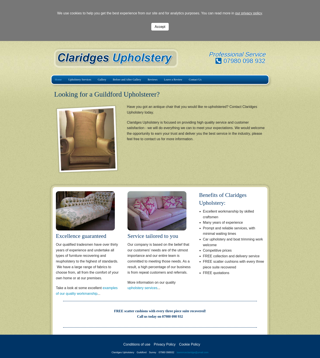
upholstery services (142, 288)
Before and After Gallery (127, 79)
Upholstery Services (79, 79)
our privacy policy (248, 13)
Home (58, 79)
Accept (160, 27)
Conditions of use (136, 344)
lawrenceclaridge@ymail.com (192, 352)
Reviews (152, 79)
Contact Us (195, 79)
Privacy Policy (165, 344)
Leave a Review (173, 79)
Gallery (102, 79)
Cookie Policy (189, 344)
